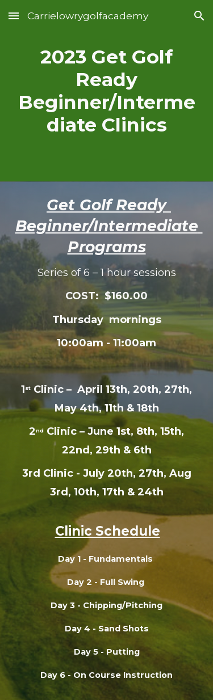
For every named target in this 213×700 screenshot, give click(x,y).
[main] (106, 91)
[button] (13, 15)
